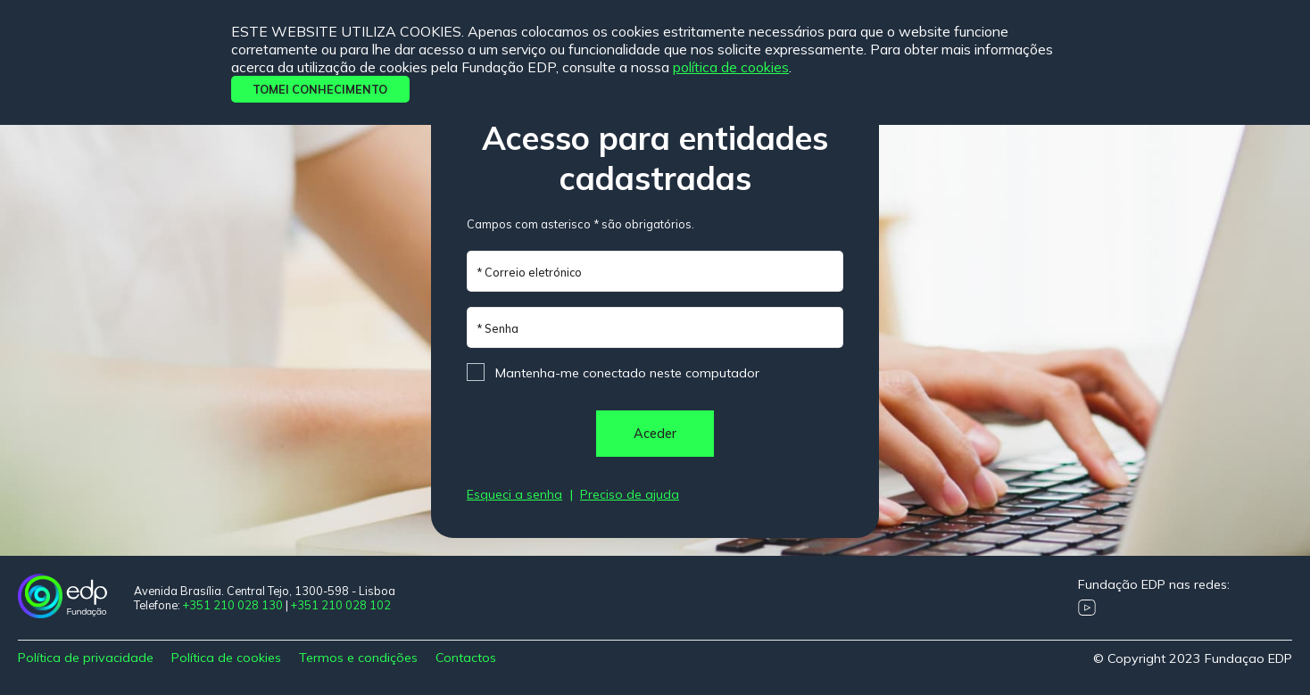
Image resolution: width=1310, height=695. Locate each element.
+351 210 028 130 (233, 605)
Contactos (465, 657)
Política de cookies (731, 67)
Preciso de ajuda (629, 494)
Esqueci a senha (514, 494)
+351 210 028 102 (341, 605)
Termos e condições (358, 657)
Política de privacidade (85, 657)
